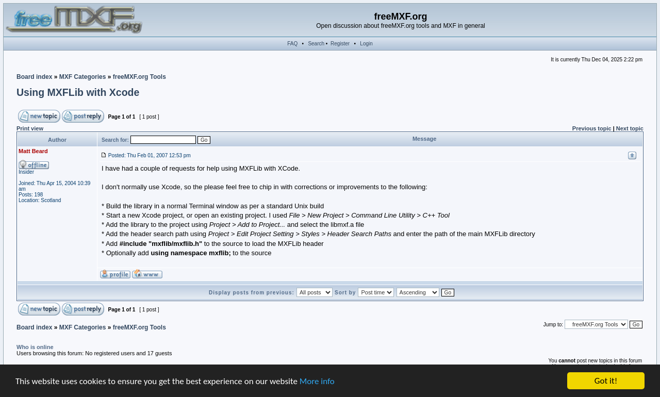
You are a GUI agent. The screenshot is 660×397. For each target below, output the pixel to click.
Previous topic (592, 128)
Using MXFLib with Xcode (77, 92)
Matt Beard (33, 151)
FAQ (292, 43)
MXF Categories (82, 76)
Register (340, 43)
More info (317, 381)
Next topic (630, 128)
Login (366, 43)
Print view (29, 128)
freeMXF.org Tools (139, 76)
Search (316, 43)
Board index (34, 76)
